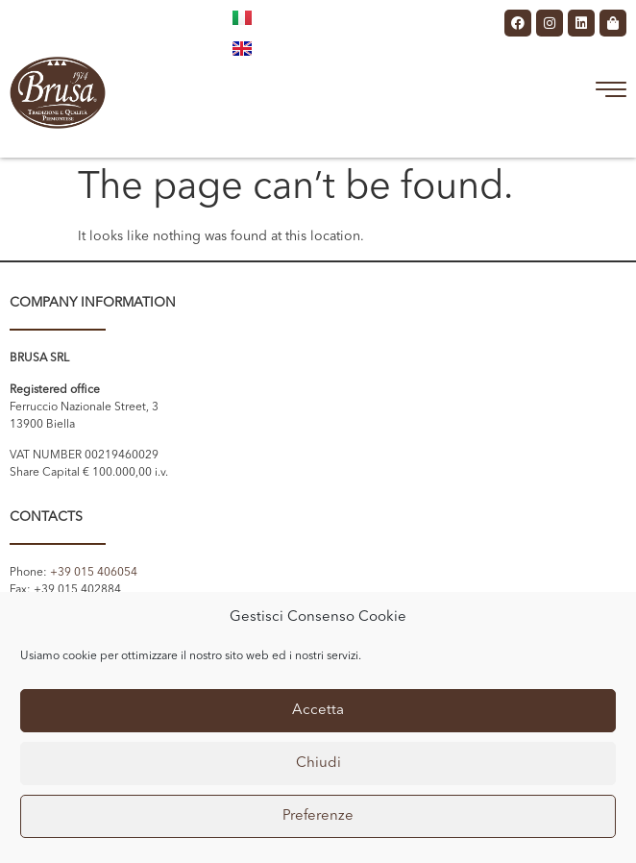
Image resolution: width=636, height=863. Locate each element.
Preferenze (318, 816)
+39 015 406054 (93, 573)
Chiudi (318, 763)
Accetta (318, 710)
